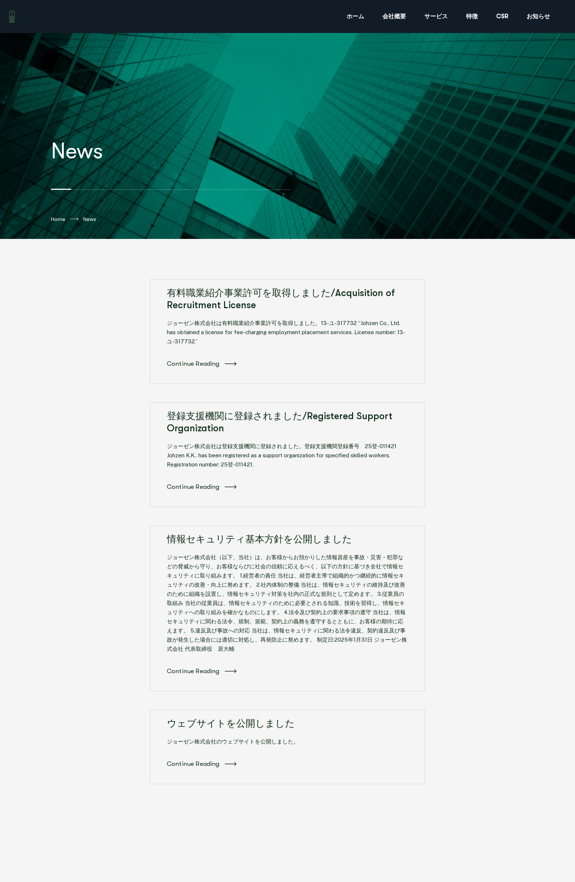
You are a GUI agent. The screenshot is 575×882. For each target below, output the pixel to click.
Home (64, 219)
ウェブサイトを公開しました (231, 723)
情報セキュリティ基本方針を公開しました (259, 539)
